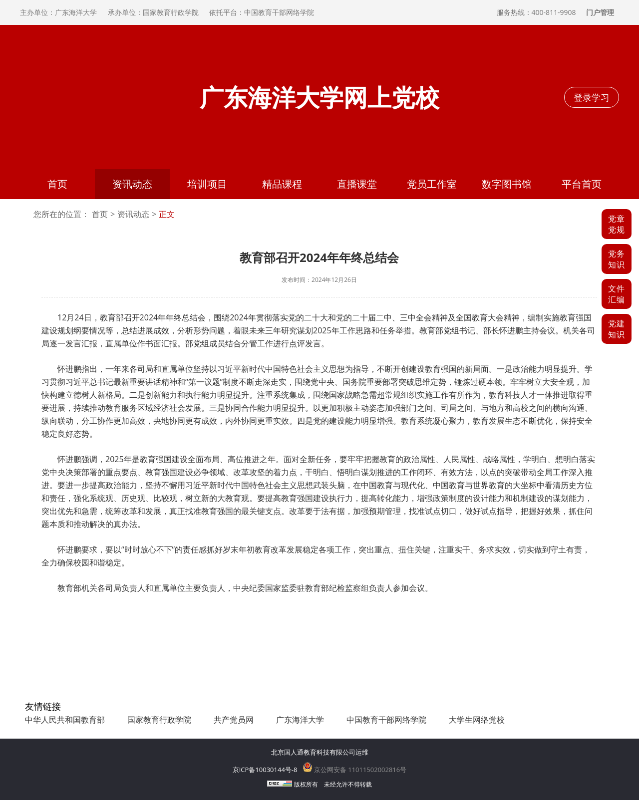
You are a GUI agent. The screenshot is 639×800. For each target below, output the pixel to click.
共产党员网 (234, 719)
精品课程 (282, 184)
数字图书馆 (507, 184)
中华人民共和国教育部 (65, 719)
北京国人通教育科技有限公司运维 (319, 752)
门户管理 (600, 12)
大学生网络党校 (477, 719)
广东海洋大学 (300, 719)
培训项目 (207, 184)
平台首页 (582, 184)
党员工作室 (432, 184)
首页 (57, 184)
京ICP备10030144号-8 (265, 769)
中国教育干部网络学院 (386, 719)
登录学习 (592, 97)
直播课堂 (357, 184)
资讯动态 (132, 184)
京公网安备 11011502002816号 (354, 769)
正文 (167, 214)
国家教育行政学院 (159, 719)
